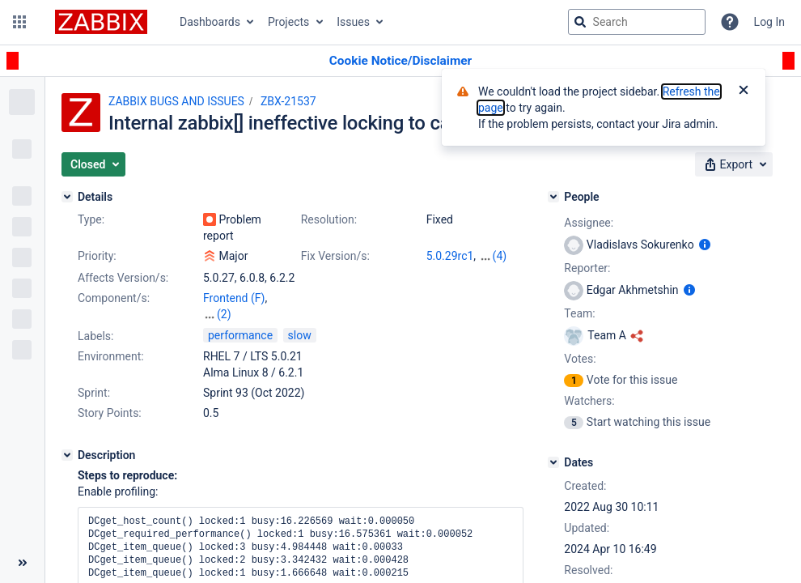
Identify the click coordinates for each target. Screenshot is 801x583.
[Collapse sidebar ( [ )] (22, 563)
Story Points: (110, 412)
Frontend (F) (234, 298)
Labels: (95, 336)
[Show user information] (704, 244)
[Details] (67, 196)
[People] (553, 196)
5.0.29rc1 (450, 255)
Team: (579, 313)
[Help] (730, 22)
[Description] (67, 455)
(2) (224, 314)
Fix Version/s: (335, 255)
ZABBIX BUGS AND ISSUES (176, 101)
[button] (19, 22)
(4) (500, 255)
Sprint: (94, 392)
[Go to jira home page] (101, 22)
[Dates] (553, 462)
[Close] (743, 91)
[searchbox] (637, 22)
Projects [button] (288, 21)
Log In (769, 21)
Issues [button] (353, 21)
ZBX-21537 (288, 101)
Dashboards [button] (210, 21)
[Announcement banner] (400, 61)
